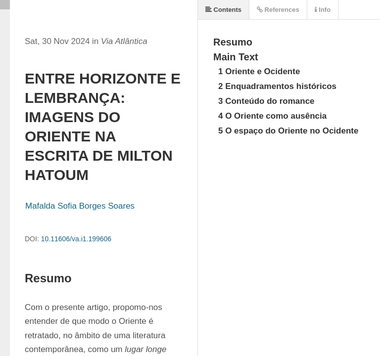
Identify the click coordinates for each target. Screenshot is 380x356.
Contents (223, 9)
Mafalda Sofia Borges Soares (80, 206)
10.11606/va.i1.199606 (76, 239)
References (278, 9)
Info (323, 9)
